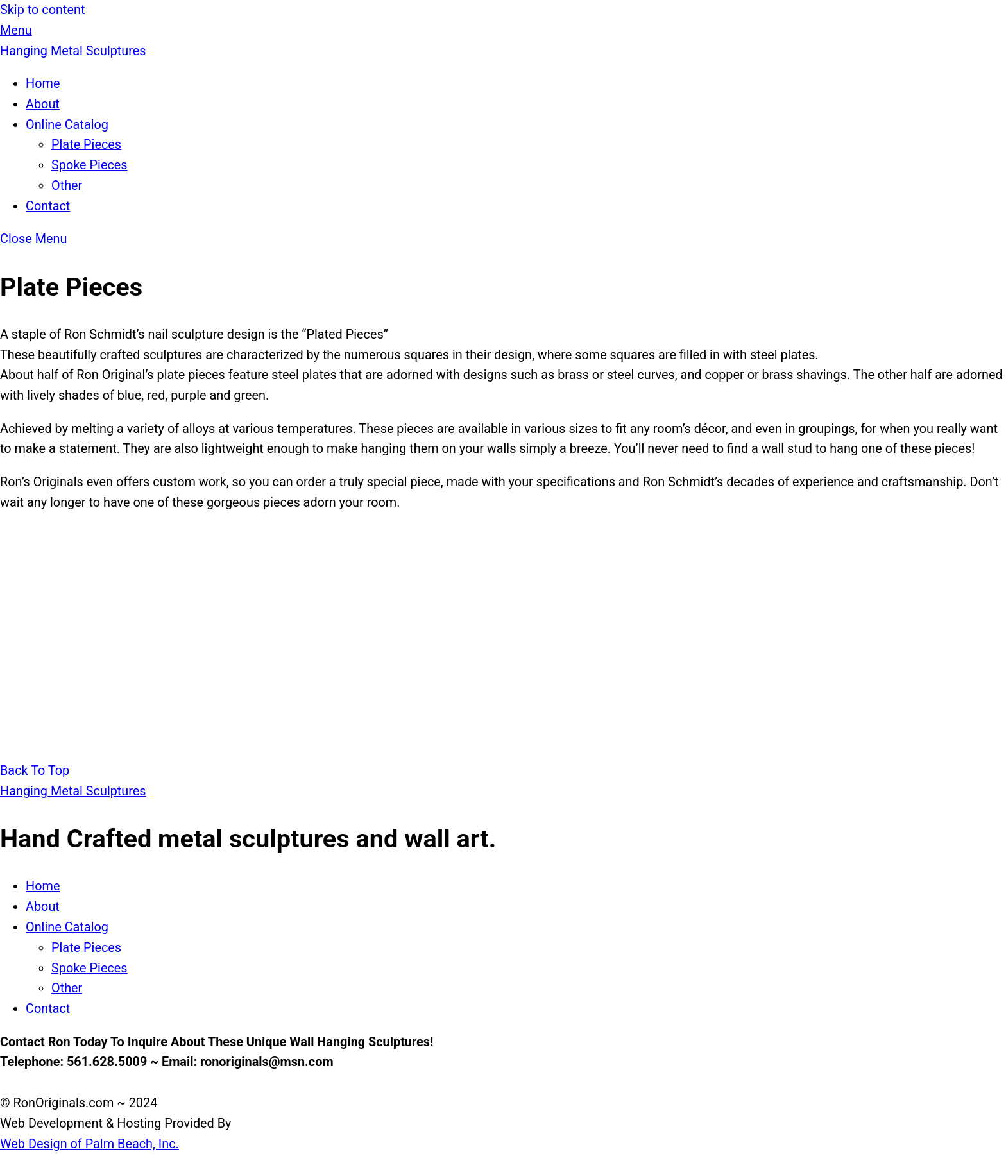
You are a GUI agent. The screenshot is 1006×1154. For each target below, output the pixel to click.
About (43, 104)
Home (43, 83)
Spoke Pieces (89, 165)
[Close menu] (33, 239)
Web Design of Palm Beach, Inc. (89, 1144)
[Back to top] (34, 770)
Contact (48, 206)
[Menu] (16, 30)
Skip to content (42, 10)
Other (66, 185)
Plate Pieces (86, 144)
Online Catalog (67, 124)
